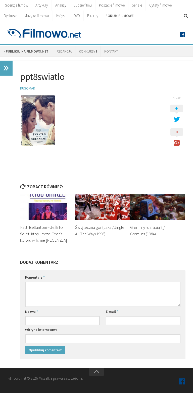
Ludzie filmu (83, 5)
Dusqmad (27, 88)
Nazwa (31, 311)
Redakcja (64, 51)
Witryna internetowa (41, 329)
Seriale (137, 5)
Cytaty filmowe (160, 5)
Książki (61, 15)
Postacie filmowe (112, 5)
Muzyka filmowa (36, 15)
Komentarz (35, 277)
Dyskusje (10, 15)
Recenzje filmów (16, 5)
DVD (77, 15)
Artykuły (41, 5)
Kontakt (111, 51)
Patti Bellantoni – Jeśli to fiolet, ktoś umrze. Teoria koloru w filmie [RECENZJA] (43, 234)
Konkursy (88, 51)
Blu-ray (92, 15)
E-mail (112, 311)
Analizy (60, 5)
